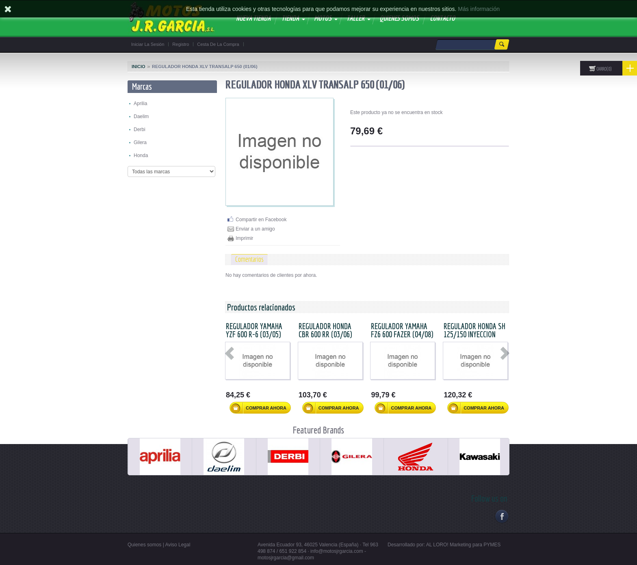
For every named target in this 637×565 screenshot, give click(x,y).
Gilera (140, 142)
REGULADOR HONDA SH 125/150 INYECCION (474, 330)
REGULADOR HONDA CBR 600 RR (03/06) (325, 330)
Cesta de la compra (218, 44)
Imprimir (244, 238)
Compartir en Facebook (261, 219)
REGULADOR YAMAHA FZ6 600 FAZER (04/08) (402, 330)
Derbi (139, 129)
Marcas (142, 86)
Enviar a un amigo (255, 229)
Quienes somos (144, 545)
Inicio (138, 66)
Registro (180, 44)
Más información (479, 9)
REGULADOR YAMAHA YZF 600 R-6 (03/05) (254, 330)
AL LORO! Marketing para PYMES (463, 545)
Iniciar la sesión (147, 44)
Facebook (501, 516)
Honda (141, 155)
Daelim (141, 116)
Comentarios (249, 259)
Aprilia (140, 103)
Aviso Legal (178, 545)
